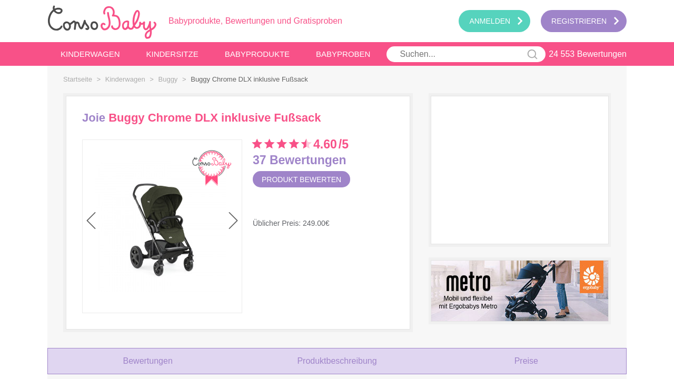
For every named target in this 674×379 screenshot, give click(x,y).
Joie (93, 118)
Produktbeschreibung (336, 360)
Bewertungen (148, 360)
